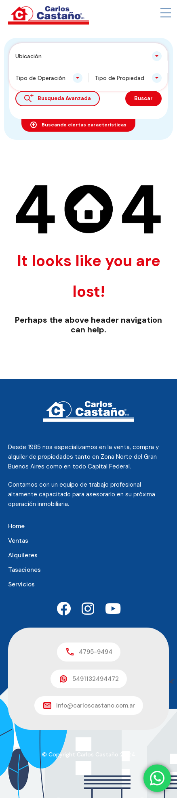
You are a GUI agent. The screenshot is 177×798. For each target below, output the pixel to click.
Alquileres (23, 555)
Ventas (18, 541)
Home (16, 526)
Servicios (21, 584)
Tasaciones (24, 570)
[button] (165, 13)
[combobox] (88, 56)
